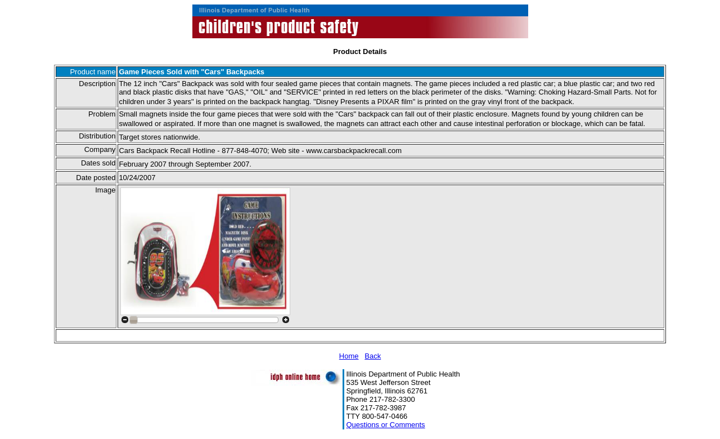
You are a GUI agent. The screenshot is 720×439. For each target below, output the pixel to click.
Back (372, 356)
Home (349, 356)
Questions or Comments (385, 424)
